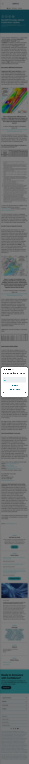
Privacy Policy (7, 375)
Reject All (14, 393)
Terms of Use (16, 375)
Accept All (14, 385)
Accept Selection (14, 389)
